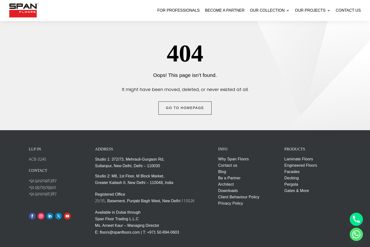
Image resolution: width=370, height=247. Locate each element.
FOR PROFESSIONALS (178, 10)
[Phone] (356, 219)
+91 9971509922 (42, 187)
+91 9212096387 (43, 180)
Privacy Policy (230, 203)
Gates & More (296, 191)
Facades (292, 172)
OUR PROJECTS (310, 10)
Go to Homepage (185, 108)
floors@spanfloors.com (120, 232)
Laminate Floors (298, 159)
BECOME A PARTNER (225, 10)
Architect (226, 184)
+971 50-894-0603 (163, 232)
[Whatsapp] (356, 234)
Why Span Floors (233, 159)
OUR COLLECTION (267, 10)
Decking (291, 178)
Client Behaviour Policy (238, 197)
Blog (222, 172)
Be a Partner (229, 178)
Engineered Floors (300, 165)
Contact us (227, 165)
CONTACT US (348, 10)
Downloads (228, 191)
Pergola (291, 184)
